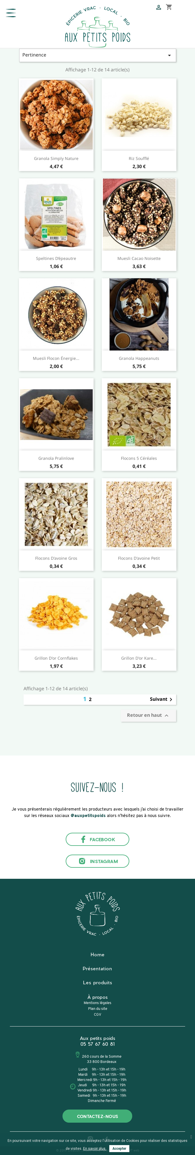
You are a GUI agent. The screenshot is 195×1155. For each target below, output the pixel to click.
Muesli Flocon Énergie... (56, 358)
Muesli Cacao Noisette (139, 258)
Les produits (97, 982)
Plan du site (97, 1009)
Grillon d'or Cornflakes (56, 658)
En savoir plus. (94, 1149)
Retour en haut (148, 715)
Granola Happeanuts (139, 358)
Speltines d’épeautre (56, 258)
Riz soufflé (139, 158)
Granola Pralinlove (56, 458)
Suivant (162, 699)
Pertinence (97, 55)
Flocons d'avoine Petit (139, 558)
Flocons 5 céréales (139, 458)
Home (98, 954)
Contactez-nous (97, 1116)
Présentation (97, 968)
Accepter (119, 1149)
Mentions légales (97, 1003)
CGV (97, 1015)
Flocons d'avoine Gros (56, 558)
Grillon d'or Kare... (139, 658)
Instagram (97, 861)
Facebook (98, 839)
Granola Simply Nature (56, 158)
